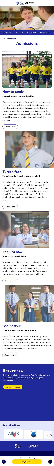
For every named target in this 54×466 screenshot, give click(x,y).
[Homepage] (5, 38)
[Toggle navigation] (50, 461)
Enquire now (32, 32)
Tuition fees (19, 32)
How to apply (6, 32)
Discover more (19, 127)
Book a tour (44, 32)
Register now (27, 462)
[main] (27, 236)
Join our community (13, 396)
